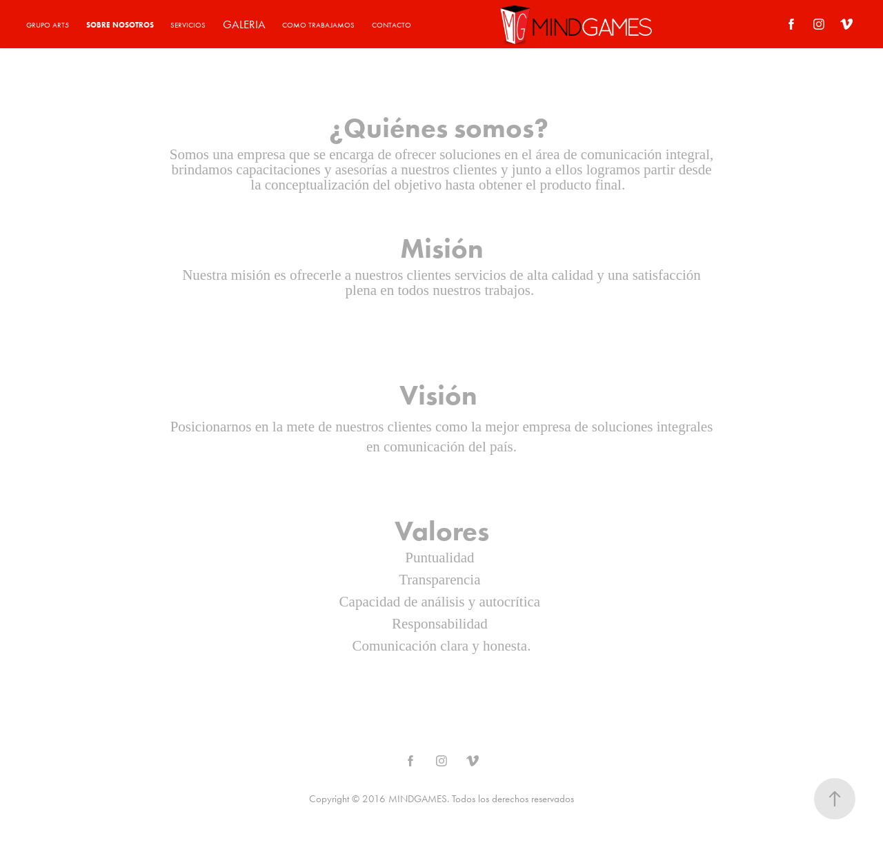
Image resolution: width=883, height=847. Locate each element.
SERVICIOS (188, 25)
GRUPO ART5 (47, 25)
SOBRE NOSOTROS (120, 25)
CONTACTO (391, 25)
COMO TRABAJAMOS (318, 25)
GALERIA (244, 24)
